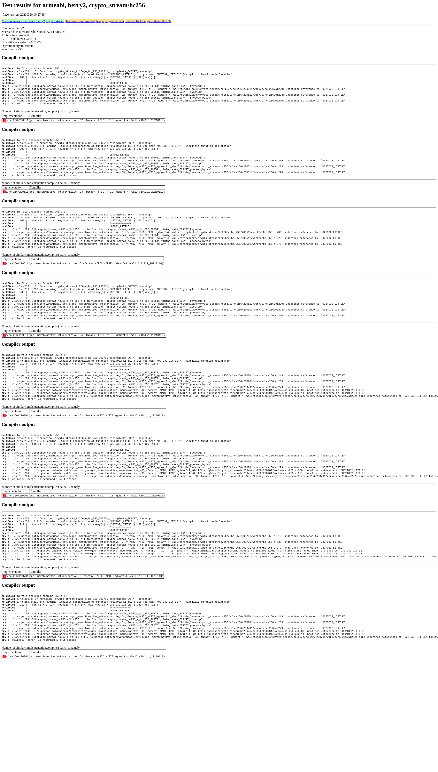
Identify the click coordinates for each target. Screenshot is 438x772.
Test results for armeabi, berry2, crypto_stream (94, 21)
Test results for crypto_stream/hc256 (148, 21)
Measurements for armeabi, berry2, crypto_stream (33, 21)
